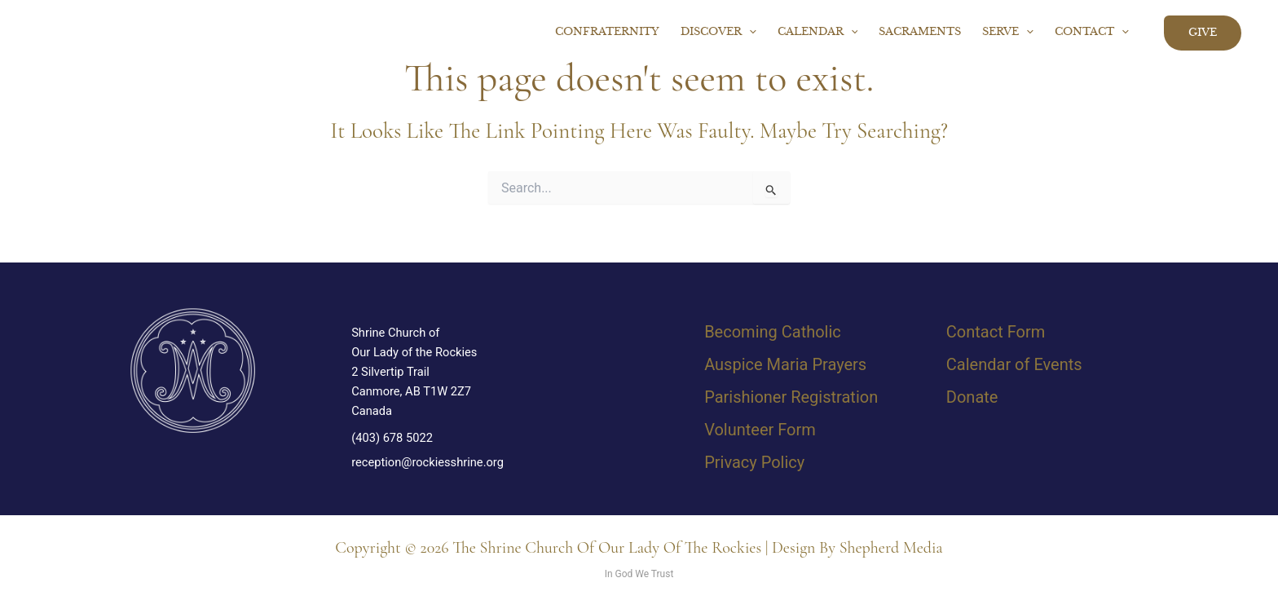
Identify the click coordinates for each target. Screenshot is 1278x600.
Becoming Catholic (772, 332)
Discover (718, 32)
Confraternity (607, 32)
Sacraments (920, 32)
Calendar (818, 32)
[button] (749, 32)
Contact (1092, 32)
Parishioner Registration (791, 397)
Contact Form (995, 332)
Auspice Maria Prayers (785, 364)
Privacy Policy (754, 462)
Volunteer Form (760, 429)
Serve (1007, 32)
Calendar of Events (1014, 364)
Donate (972, 397)
